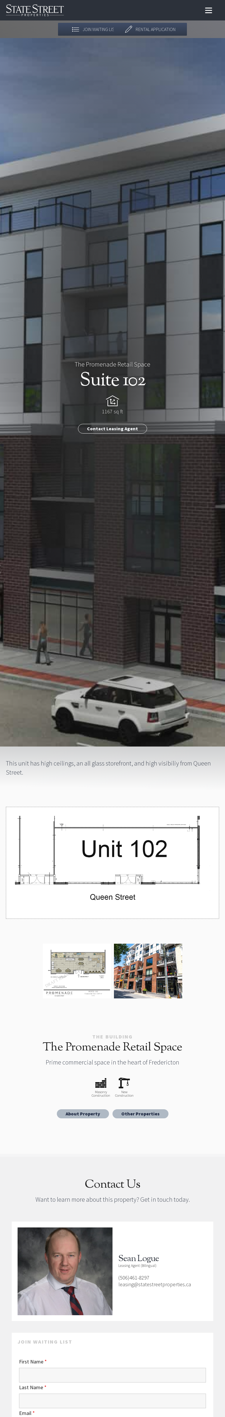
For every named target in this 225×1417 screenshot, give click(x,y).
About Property (83, 1114)
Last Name (33, 1387)
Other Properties (140, 1114)
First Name (33, 1361)
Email (27, 1413)
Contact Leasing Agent (112, 428)
